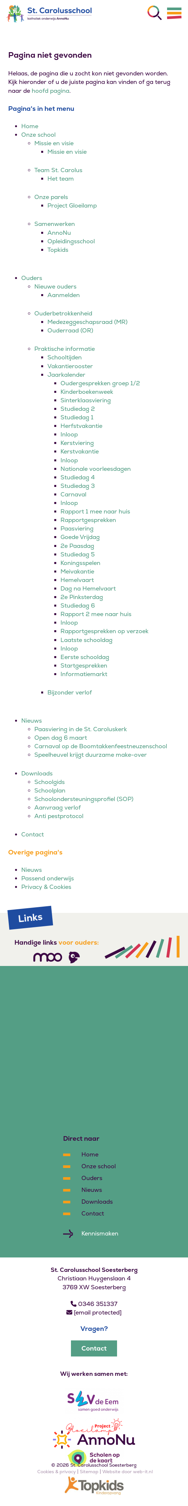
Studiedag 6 (77, 605)
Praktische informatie (64, 348)
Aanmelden (63, 295)
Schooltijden (64, 357)
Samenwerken (54, 224)
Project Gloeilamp (72, 205)
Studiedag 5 (77, 554)
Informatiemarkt (83, 674)
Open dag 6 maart (60, 737)
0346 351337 (94, 1304)
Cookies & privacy (56, 1472)
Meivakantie (77, 571)
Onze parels (51, 197)
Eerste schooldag (84, 657)
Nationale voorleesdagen (95, 468)
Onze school (38, 134)
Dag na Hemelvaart (88, 588)
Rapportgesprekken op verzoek (104, 631)
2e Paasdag (77, 546)
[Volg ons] (47, 957)
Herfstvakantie (81, 426)
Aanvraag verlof (57, 807)
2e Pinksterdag (81, 597)
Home (29, 126)
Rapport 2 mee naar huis (95, 614)
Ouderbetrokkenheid (63, 313)
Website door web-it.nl (127, 1472)
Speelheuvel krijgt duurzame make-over (90, 754)
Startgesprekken (83, 665)
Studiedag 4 (77, 477)
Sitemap (89, 1472)
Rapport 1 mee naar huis (95, 511)
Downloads (37, 773)
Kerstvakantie (79, 451)
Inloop (69, 434)
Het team (60, 178)
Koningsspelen (80, 563)
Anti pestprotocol (58, 816)
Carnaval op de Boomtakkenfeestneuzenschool (100, 746)
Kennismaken (99, 1233)
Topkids (57, 249)
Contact (32, 834)
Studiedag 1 (77, 417)
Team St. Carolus (58, 170)
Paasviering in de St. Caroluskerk (80, 729)
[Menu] (174, 13)
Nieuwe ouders (55, 286)
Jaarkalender (66, 374)
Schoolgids (49, 782)
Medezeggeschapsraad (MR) (87, 322)
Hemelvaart (77, 580)
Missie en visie (54, 143)
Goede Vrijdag (80, 537)
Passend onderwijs (47, 878)
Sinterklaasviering (85, 400)
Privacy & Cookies (46, 887)
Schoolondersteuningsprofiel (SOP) (83, 799)
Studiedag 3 (77, 486)
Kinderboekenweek (86, 391)
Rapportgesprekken (88, 520)
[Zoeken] (154, 13)
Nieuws (31, 720)
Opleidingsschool (71, 241)
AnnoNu (59, 232)
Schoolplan (49, 790)
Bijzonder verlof (69, 692)
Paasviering (77, 528)
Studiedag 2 (77, 408)
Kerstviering (77, 443)
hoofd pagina (50, 90)
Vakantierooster (70, 366)
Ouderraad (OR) (70, 330)
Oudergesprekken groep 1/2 (100, 383)
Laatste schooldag (86, 640)
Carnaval (73, 494)
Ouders (31, 278)
